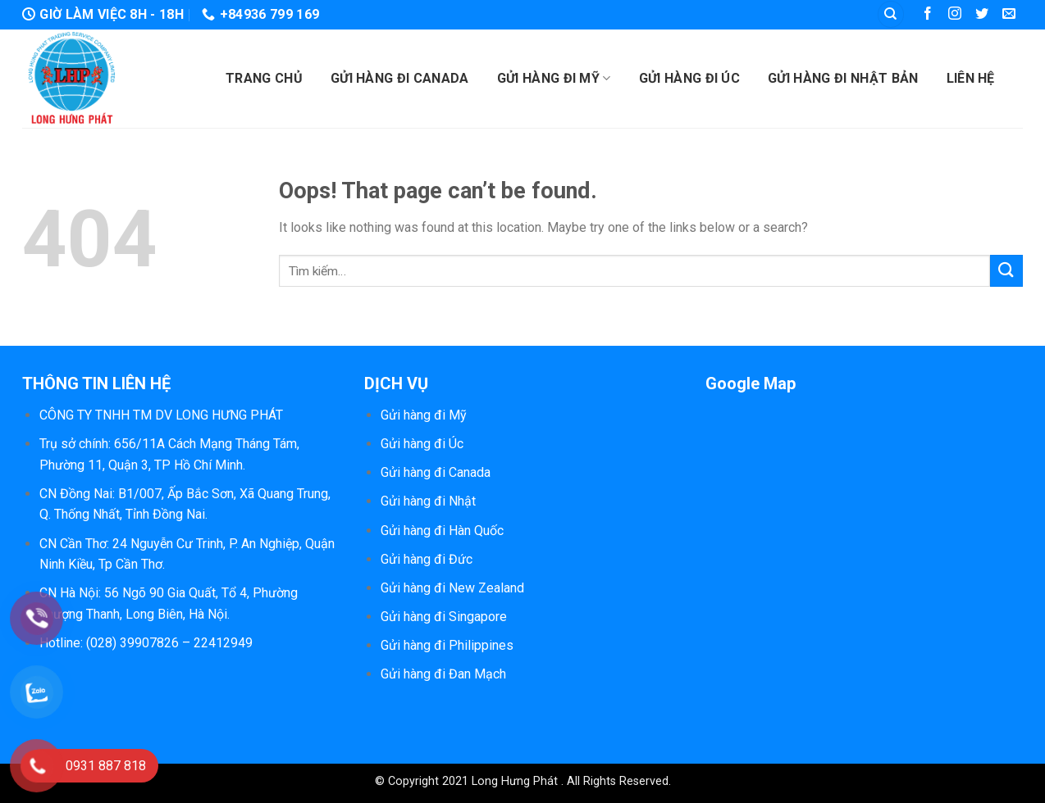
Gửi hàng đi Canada (400, 78)
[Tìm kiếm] (891, 14)
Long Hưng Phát (516, 781)
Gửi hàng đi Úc (689, 78)
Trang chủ (264, 78)
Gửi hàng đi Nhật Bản (843, 78)
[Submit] (1006, 271)
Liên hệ (971, 78)
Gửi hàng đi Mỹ (554, 78)
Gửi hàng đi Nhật (428, 501)
